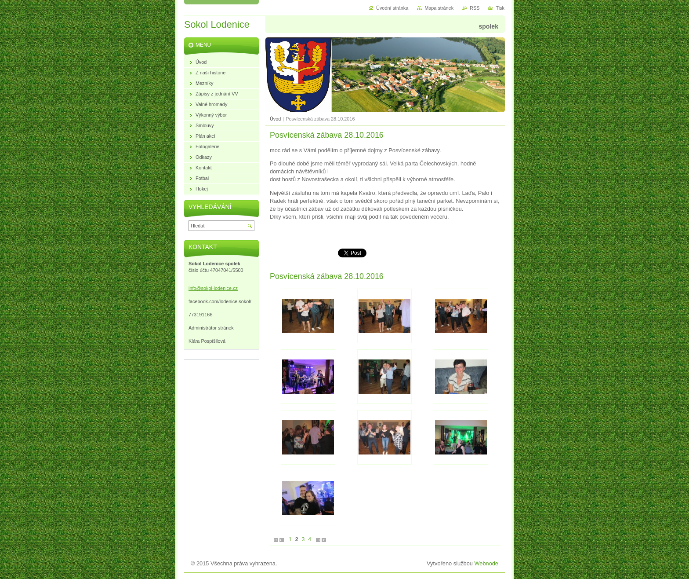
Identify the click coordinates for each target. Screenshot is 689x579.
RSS (474, 8)
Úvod (275, 118)
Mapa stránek (438, 8)
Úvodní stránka (392, 8)
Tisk (500, 8)
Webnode (486, 563)
